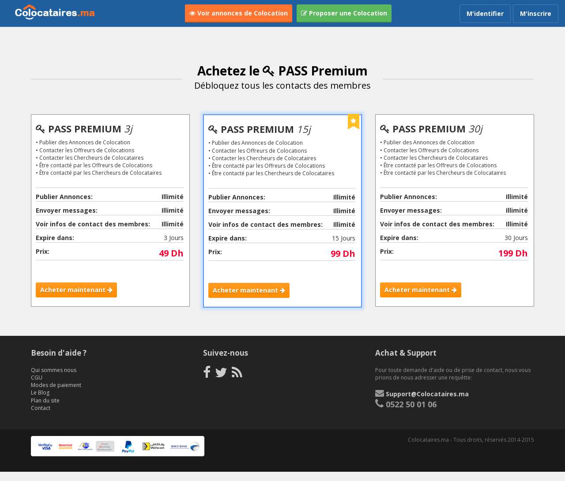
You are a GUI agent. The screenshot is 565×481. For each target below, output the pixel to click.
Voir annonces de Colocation (238, 13)
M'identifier (485, 13)
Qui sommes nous (53, 379)
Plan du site (45, 409)
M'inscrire (535, 13)
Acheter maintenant (77, 291)
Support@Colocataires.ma (427, 403)
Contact (40, 417)
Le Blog (40, 402)
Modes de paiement (56, 394)
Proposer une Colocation (344, 13)
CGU (36, 387)
